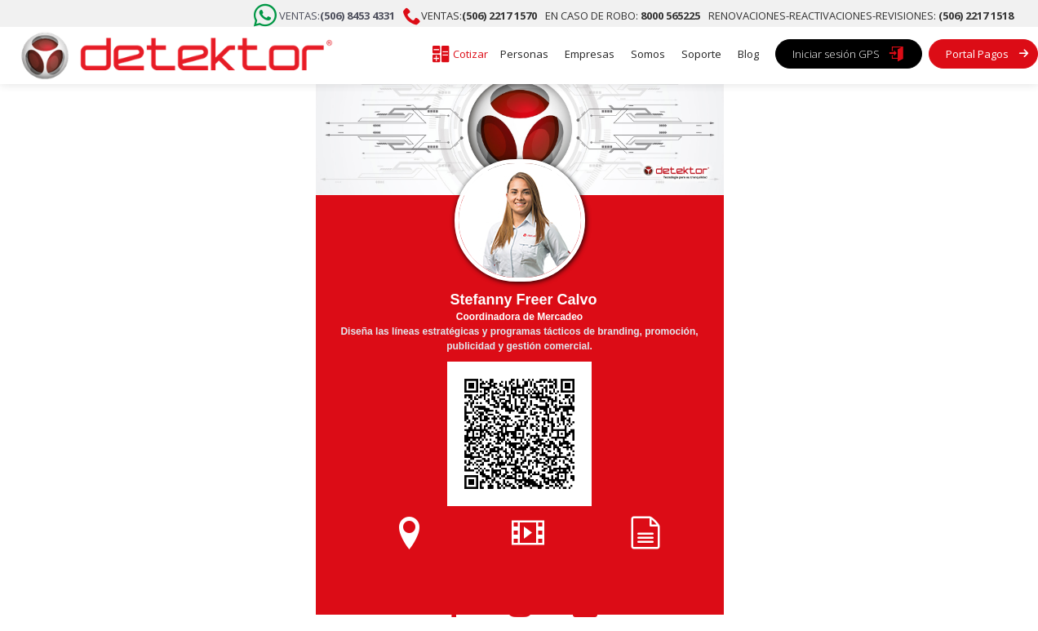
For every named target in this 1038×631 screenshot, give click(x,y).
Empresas (589, 54)
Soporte (701, 54)
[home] (171, 55)
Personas (524, 54)
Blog (748, 54)
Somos (648, 54)
